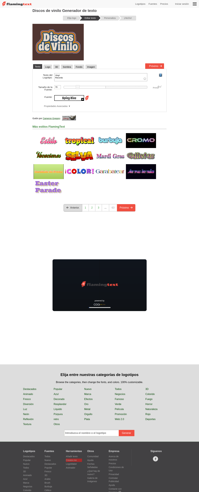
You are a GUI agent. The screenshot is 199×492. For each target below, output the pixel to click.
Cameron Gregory (51, 118)
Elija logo (71, 18)
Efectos (88, 399)
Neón (26, 414)
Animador (70, 467)
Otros (57, 424)
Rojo (148, 414)
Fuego (148, 399)
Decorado (59, 399)
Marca (87, 394)
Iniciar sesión (182, 4)
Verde (118, 404)
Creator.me (71, 460)
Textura (27, 424)
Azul (56, 394)
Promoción (121, 414)
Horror (148, 404)
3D (147, 389)
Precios (164, 4)
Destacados (29, 389)
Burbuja (48, 486)
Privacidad (114, 474)
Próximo (155, 66)
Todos (118, 389)
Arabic (48, 479)
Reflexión (28, 419)
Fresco (27, 399)
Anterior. (73, 207)
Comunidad (93, 456)
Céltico (48, 490)
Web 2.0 (119, 419)
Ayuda (90, 460)
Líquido (58, 409)
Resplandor (60, 404)
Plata (87, 419)
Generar (126, 433)
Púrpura (58, 414)
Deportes (150, 419)
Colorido (150, 394)
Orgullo (88, 414)
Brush (47, 482)
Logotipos (140, 4)
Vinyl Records (100, 77)
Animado (28, 394)
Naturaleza (151, 409)
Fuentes (153, 4)
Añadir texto (72, 456)
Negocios (120, 394)
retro (56, 419)
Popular (58, 389)
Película (119, 409)
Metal (87, 409)
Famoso (119, 399)
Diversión (28, 404)
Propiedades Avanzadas (56, 106)
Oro (86, 404)
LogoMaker (71, 464)
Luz (25, 409)
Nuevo (87, 389)
